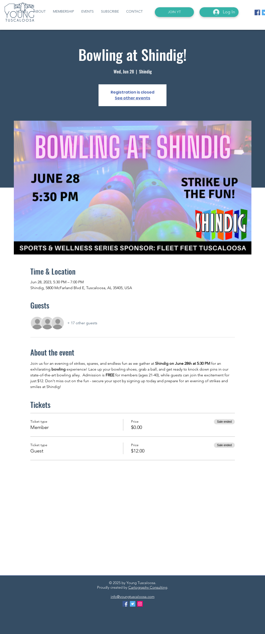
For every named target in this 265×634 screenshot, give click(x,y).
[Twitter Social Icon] (132, 604)
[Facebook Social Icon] (257, 12)
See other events (132, 98)
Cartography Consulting (147, 587)
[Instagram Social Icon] (140, 604)
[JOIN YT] (174, 12)
